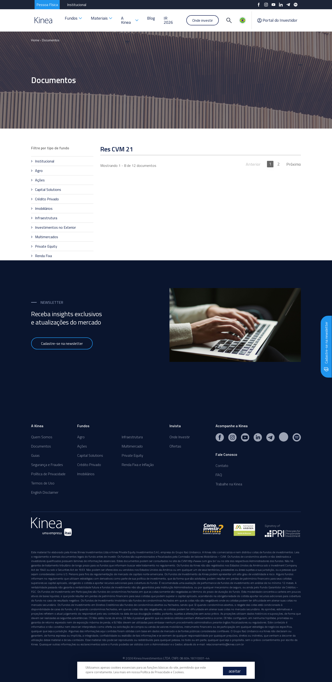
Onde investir (202, 20)
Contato (222, 465)
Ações (82, 446)
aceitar (235, 671)
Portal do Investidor (277, 20)
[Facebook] (259, 4)
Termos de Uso (42, 483)
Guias (35, 455)
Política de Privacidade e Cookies (162, 672)
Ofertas (175, 446)
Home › (36, 40)
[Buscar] (229, 20)
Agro (81, 437)
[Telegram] (288, 4)
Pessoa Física (47, 4)
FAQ (219, 475)
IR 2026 (168, 20)
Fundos (73, 18)
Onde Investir (179, 437)
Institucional (76, 4)
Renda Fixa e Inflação (138, 464)
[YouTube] (273, 4)
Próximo (293, 164)
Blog (151, 18)
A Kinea (129, 20)
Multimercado (132, 446)
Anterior (253, 164)
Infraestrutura (132, 437)
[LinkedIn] (281, 4)
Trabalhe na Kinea (229, 484)
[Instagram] (266, 4)
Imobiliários (86, 474)
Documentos (50, 40)
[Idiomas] (242, 20)
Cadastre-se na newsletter (62, 343)
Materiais (101, 18)
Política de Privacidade (48, 474)
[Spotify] (295, 4)
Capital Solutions (90, 455)
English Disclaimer (44, 492)
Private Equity (132, 455)
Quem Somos (41, 437)
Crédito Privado (89, 464)
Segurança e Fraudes (47, 464)
